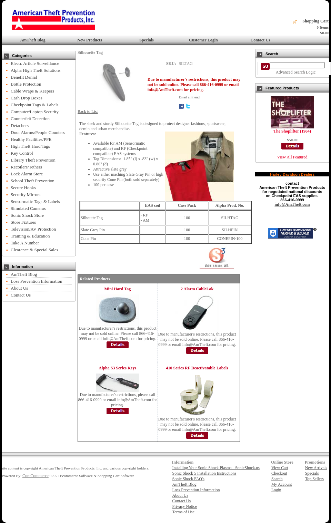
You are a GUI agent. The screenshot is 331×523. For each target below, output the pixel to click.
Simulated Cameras (28, 208)
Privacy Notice (184, 506)
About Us (19, 288)
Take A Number (25, 242)
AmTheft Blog (33, 40)
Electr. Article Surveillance (35, 63)
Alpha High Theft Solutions (36, 70)
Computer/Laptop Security (35, 111)
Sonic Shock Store (27, 215)
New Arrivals (316, 467)
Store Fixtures (23, 222)
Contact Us (260, 40)
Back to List (88, 111)
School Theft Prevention (32, 180)
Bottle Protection (26, 84)
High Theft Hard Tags (30, 146)
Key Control (22, 153)
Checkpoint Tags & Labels (35, 104)
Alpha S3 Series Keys (117, 368)
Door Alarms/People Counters (38, 132)
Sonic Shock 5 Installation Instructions (204, 473)
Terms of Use (183, 512)
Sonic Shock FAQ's (188, 478)
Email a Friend (189, 97)
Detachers (20, 125)
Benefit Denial (24, 77)
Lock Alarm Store (27, 173)
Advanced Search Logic (295, 72)
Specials (146, 40)
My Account (281, 484)
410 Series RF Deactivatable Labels (197, 368)
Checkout (279, 473)
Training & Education (30, 236)
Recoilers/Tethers (26, 167)
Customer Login (203, 40)
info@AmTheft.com (292, 204)
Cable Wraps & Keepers (32, 91)
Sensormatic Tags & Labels (35, 201)
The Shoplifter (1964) (292, 131)
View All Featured (292, 157)
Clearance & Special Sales (34, 249)
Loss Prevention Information (36, 281)
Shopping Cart (315, 21)
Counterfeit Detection (30, 118)
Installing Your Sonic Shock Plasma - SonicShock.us (216, 467)
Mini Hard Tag (117, 289)
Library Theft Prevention (33, 160)
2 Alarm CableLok (197, 289)
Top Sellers (314, 478)
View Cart (279, 467)
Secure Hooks (23, 187)
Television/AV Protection (33, 229)
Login (276, 489)
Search (277, 478)
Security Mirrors (25, 194)
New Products (89, 40)
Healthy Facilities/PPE (31, 139)
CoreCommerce (35, 475)
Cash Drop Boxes (26, 97)
